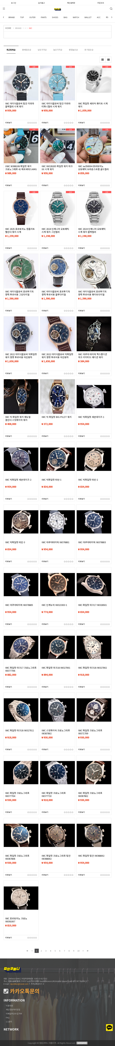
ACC (98, 17)
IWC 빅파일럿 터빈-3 (15, 542)
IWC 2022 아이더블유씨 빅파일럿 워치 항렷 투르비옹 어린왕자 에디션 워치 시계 (21, 357)
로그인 (13, 3)
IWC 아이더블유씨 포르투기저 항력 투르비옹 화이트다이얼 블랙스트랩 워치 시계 (92, 294)
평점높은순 (73, 49)
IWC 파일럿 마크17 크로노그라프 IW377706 (21, 669)
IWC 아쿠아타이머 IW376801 (55, 542)
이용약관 (9, 1005)
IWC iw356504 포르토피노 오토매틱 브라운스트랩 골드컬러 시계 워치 (93, 169)
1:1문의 (9, 1021)
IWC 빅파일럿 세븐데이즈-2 (18, 479)
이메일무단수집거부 (14, 1013)
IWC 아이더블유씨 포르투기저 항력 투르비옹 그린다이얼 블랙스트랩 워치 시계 (19, 294)
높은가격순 (57, 49)
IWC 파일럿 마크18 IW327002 (92, 667)
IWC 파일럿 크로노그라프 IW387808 (17, 857)
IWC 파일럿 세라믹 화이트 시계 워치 (93, 105)
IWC (30, 28)
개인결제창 (71, 3)
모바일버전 (82, 1043)
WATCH (76, 17)
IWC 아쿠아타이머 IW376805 (19, 604)
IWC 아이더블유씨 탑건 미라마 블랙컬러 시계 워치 (19, 105)
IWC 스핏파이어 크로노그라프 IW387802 (56, 732)
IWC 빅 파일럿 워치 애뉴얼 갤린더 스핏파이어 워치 (18, 418)
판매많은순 (26, 49)
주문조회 (100, 3)
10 (78, 950)
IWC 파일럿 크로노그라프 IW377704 (17, 794)
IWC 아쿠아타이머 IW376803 (92, 542)
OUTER (32, 17)
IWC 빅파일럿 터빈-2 (88, 479)
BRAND (12, 17)
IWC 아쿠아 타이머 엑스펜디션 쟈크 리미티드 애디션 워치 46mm (92, 357)
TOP (22, 17)
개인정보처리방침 (13, 1009)
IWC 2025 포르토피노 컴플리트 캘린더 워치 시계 (20, 230)
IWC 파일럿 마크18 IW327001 (56, 667)
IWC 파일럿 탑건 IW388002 (91, 855)
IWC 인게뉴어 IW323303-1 (54, 604)
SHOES (55, 17)
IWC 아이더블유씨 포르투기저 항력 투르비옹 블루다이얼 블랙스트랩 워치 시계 (56, 294)
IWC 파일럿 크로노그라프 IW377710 (54, 794)
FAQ (7, 1017)
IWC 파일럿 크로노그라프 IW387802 (90, 794)
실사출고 (41, 3)
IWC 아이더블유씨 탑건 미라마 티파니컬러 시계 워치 (56, 105)
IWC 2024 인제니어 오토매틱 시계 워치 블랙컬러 (92, 230)
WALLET (87, 17)
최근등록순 (11, 49)
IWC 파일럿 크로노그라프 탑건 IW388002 (56, 857)
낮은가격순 (42, 49)
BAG (65, 17)
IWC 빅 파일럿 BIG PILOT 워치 (57, 416)
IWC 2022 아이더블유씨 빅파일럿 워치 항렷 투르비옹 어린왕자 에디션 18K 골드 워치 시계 (57, 357)
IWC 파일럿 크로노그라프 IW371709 (90, 732)
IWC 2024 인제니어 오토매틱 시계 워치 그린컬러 (55, 230)
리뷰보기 (8, 122)
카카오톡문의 (22, 991)
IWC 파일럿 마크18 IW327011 (19, 730)
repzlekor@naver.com (19, 984)
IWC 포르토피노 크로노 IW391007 (16, 920)
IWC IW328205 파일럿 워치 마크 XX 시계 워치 (57, 168)
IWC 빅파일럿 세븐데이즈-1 (91, 416)
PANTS (44, 17)
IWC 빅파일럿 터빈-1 (51, 479)
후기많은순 (88, 49)
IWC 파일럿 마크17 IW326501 (92, 604)
